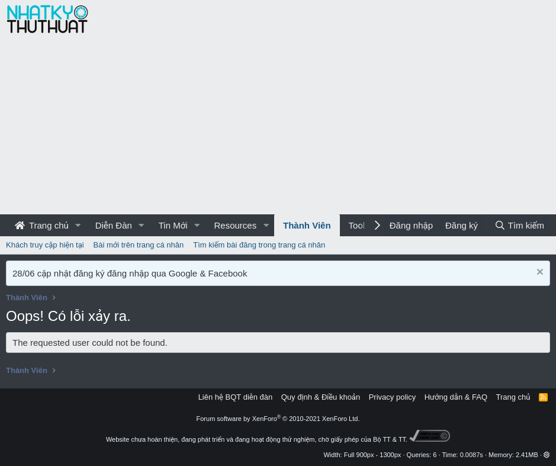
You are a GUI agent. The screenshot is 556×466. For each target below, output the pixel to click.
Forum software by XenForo (278, 418)
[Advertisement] (278, 125)
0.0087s (471, 454)
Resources (235, 225)
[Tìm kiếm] (519, 225)
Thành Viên (307, 225)
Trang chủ (42, 225)
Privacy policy (392, 397)
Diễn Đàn (113, 225)
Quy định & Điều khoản (320, 397)
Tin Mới (173, 225)
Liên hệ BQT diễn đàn (235, 397)
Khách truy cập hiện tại (45, 244)
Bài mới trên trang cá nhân (139, 244)
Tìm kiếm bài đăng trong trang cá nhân (259, 244)
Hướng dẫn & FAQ (456, 397)
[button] (78, 225)
